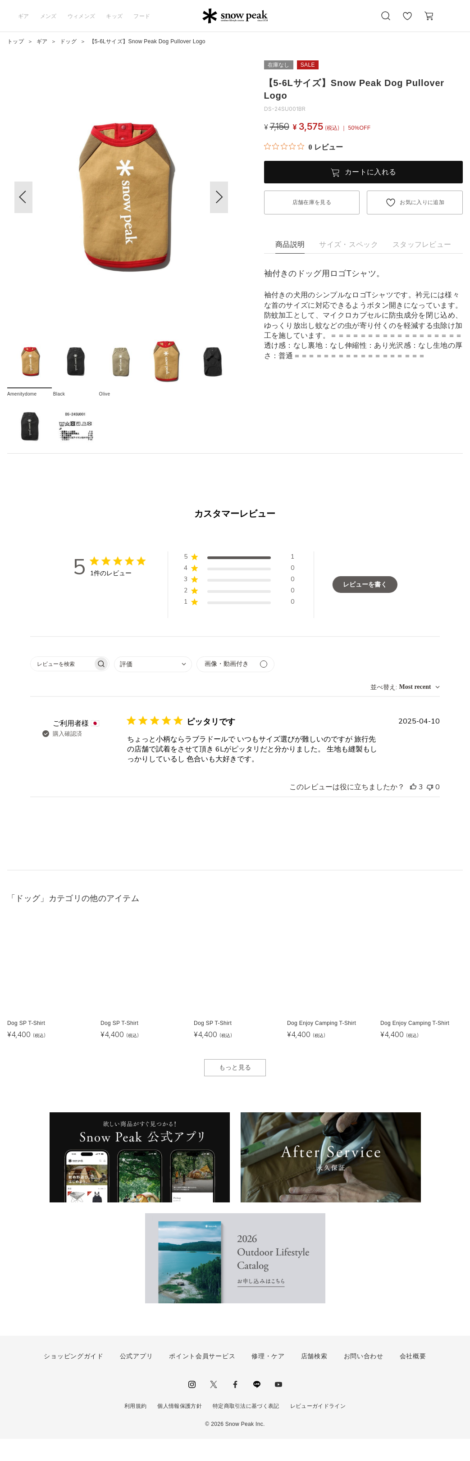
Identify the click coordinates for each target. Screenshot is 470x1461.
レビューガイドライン (318, 1428)
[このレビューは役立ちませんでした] (430, 809)
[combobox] (153, 686)
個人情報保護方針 (179, 1428)
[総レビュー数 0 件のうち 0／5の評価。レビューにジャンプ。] (303, 147)
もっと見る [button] (235, 1089)
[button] (219, 197)
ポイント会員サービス (202, 1377)
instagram (192, 1406)
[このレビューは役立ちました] (413, 809)
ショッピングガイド (73, 1377)
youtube (278, 1406)
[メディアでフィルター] (235, 686)
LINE (257, 1406)
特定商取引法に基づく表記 (246, 1428)
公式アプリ (136, 1377)
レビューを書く (365, 606)
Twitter (213, 1406)
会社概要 (413, 1377)
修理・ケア (268, 1377)
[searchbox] (62, 685)
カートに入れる (370, 172)
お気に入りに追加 (422, 202)
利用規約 (135, 1428)
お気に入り (407, 20)
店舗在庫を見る (311, 202)
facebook (235, 1406)
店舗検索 (314, 1377)
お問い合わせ (363, 1377)
